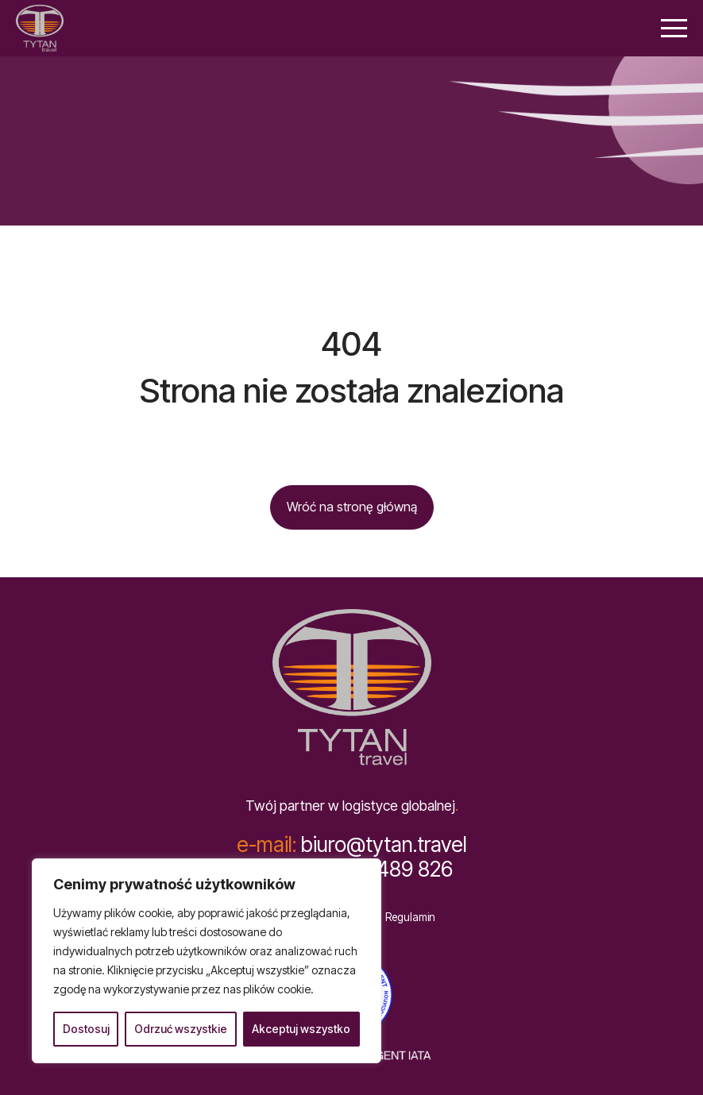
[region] (206, 960)
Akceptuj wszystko (301, 1028)
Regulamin (410, 917)
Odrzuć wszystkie (180, 1028)
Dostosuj (86, 1028)
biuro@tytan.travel (351, 844)
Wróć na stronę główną (352, 507)
